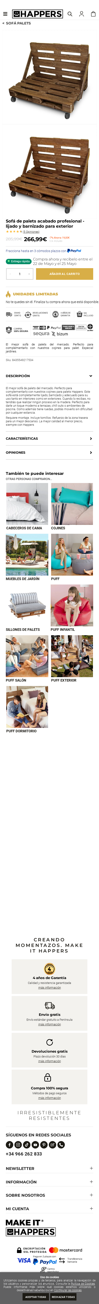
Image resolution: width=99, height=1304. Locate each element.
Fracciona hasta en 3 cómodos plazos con (43, 251)
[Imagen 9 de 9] (27, 707)
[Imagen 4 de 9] (72, 555)
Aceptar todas (35, 1297)
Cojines (58, 528)
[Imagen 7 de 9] (27, 656)
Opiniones (31, 231)
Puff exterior (63, 680)
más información (49, 987)
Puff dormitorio (21, 731)
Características (22, 438)
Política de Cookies (83, 1283)
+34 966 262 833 (24, 1154)
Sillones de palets (23, 630)
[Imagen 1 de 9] (27, 504)
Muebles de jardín (23, 579)
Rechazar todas (63, 1297)
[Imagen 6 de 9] (72, 605)
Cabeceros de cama (24, 528)
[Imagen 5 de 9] (27, 605)
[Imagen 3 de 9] (27, 555)
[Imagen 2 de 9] (72, 504)
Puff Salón (16, 680)
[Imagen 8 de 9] (72, 656)
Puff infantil (63, 630)
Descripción (18, 376)
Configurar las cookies (68, 1290)
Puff (55, 579)
